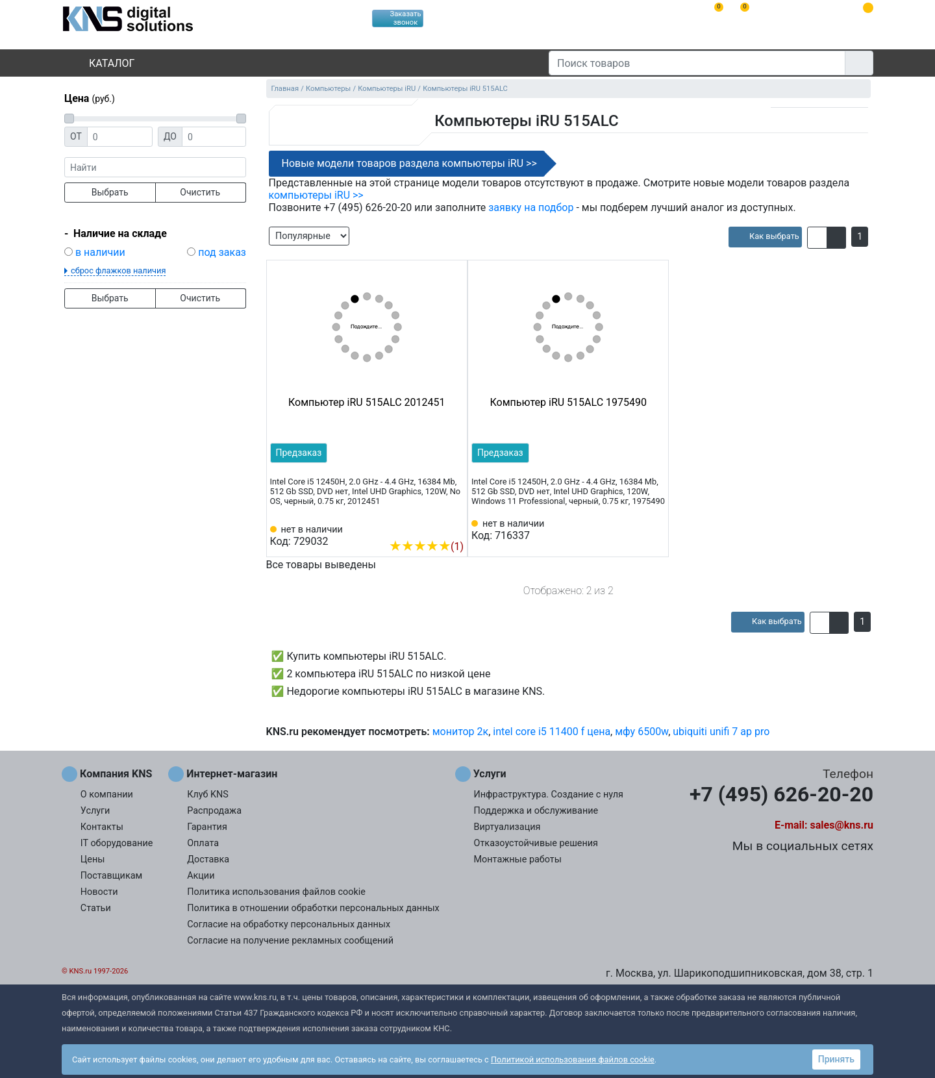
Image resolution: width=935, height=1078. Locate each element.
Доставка (208, 859)
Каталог (100, 63)
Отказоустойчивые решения (536, 843)
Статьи (96, 908)
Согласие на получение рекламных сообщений (290, 940)
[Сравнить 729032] (432, 526)
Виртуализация (507, 827)
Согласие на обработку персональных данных (288, 924)
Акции (200, 875)
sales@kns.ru (841, 825)
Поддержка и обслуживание (536, 810)
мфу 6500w (641, 731)
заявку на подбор (530, 207)
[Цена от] (120, 137)
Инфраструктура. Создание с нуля (548, 794)
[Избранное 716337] (655, 529)
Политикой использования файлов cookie (572, 1059)
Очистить (200, 192)
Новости (99, 891)
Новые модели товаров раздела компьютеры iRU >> (409, 163)
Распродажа (214, 810)
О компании (107, 794)
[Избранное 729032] (454, 526)
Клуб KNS (208, 794)
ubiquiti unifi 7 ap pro (721, 731)
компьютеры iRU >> (316, 195)
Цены (93, 859)
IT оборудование (117, 843)
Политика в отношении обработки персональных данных (313, 908)
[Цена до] (214, 137)
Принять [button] (836, 1059)
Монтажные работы (518, 859)
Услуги (95, 810)
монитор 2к (460, 731)
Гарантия (207, 827)
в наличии (100, 252)
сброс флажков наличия (118, 270)
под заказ (222, 252)
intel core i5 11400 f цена (551, 731)
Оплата (203, 843)
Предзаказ (299, 452)
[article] (765, 237)
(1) (426, 546)
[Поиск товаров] (697, 63)
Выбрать (110, 192)
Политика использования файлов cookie (276, 891)
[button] (817, 238)
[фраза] (155, 167)
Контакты (102, 827)
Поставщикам (111, 875)
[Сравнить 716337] (634, 530)
